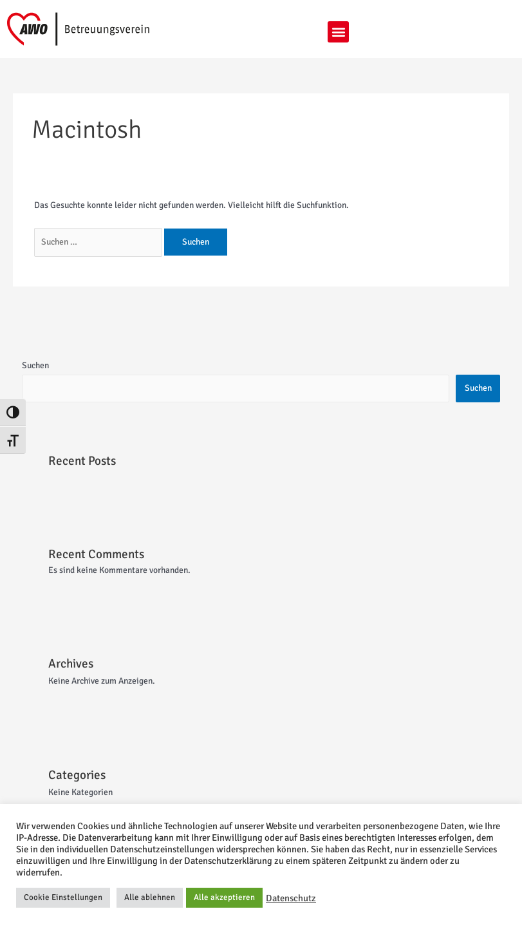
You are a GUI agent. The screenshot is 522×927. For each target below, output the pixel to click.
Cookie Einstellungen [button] (63, 897)
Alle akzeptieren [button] (224, 897)
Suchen (35, 365)
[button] (338, 31)
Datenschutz (291, 898)
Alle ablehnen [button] (149, 897)
